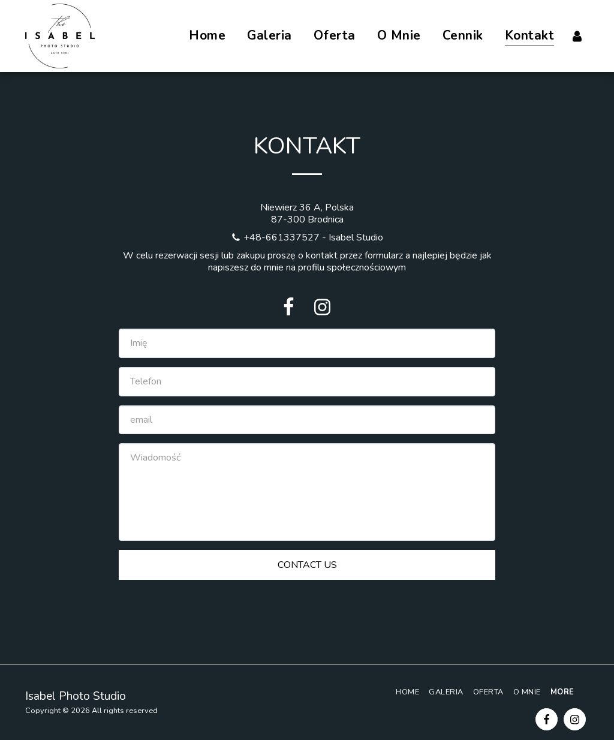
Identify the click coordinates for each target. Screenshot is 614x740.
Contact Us (307, 564)
